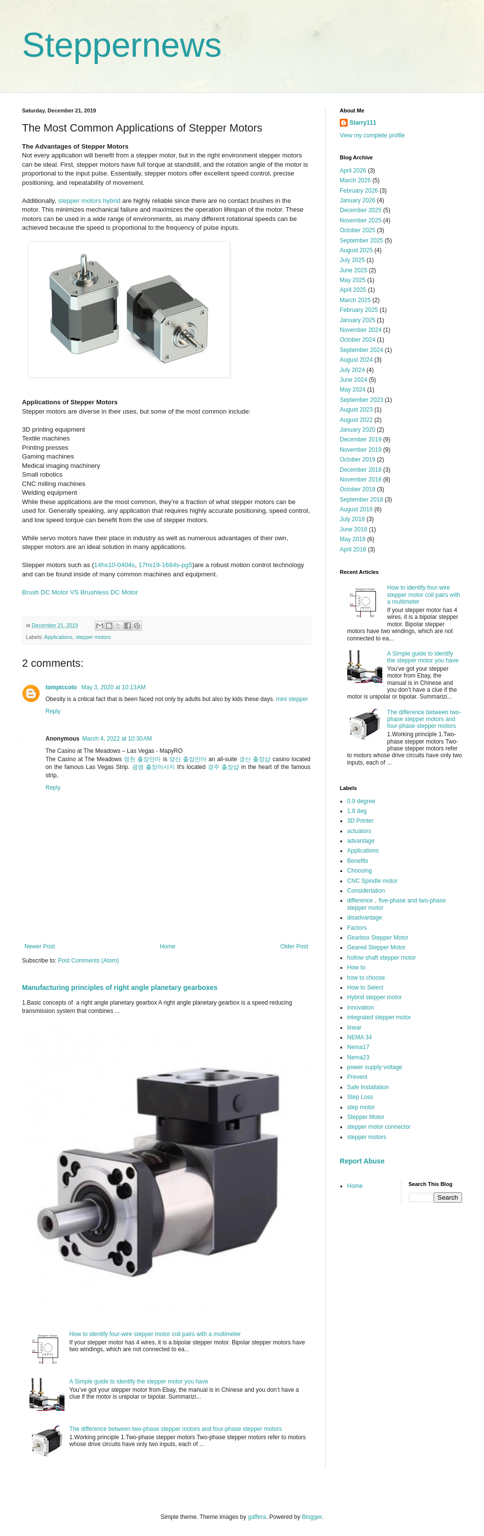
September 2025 (361, 240)
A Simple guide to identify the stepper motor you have (138, 1381)
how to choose (366, 977)
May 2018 (353, 539)
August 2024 (356, 359)
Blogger (312, 1517)
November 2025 (360, 220)
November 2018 (360, 479)
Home (168, 946)
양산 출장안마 (187, 759)
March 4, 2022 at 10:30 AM (117, 738)
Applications (58, 637)
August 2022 (356, 420)
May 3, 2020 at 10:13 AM (113, 687)
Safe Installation (368, 1087)
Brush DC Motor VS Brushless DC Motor (80, 592)
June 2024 (353, 379)
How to (356, 967)
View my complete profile (372, 135)
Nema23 (358, 1057)
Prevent (357, 1077)
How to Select (365, 987)
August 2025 (356, 250)
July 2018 (352, 519)
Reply (53, 711)
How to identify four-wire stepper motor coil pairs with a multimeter (155, 1334)
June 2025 (353, 270)
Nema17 (358, 1047)
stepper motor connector (379, 1126)
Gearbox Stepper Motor (377, 937)
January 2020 (357, 429)
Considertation (366, 890)
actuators (359, 831)
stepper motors (92, 637)
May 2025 (353, 280)
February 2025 (359, 310)
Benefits (357, 860)
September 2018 (361, 499)
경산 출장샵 (254, 759)
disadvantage (364, 917)
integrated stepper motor (379, 1017)
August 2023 (356, 409)
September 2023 (361, 399)
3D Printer (360, 820)
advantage (360, 840)
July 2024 (352, 370)
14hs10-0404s (114, 565)
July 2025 (352, 260)
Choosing (359, 870)
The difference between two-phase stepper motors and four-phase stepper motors (175, 1429)
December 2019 (360, 439)
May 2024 (353, 389)
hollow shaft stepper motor (381, 957)
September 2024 (361, 350)
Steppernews (122, 45)
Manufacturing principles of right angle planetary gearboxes (120, 987)
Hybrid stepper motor (374, 997)
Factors (357, 927)
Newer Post (39, 946)
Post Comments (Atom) (88, 960)
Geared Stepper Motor (376, 947)
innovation (360, 1007)
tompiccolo (61, 687)
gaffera (257, 1517)
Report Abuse (362, 1161)
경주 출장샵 (223, 767)
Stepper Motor (365, 1117)
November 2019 (360, 449)
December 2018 (360, 469)
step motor (361, 1107)
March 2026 (355, 180)
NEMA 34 (359, 1037)
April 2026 (353, 170)
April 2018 (353, 549)
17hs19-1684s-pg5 (165, 565)
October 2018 (357, 489)
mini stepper (292, 699)
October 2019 (357, 459)
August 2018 (356, 509)
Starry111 (363, 122)
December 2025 (360, 210)
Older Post (294, 946)
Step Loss (360, 1097)
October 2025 (357, 230)
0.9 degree (361, 801)
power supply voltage (374, 1067)
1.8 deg (357, 811)
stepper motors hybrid (89, 200)
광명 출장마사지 (153, 767)
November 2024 (360, 330)
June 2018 (353, 529)
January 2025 (357, 320)
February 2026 (359, 190)
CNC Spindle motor (372, 881)
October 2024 (357, 339)
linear (354, 1027)
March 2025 (355, 300)
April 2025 (353, 289)
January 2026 (357, 200)
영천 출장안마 (142, 759)
